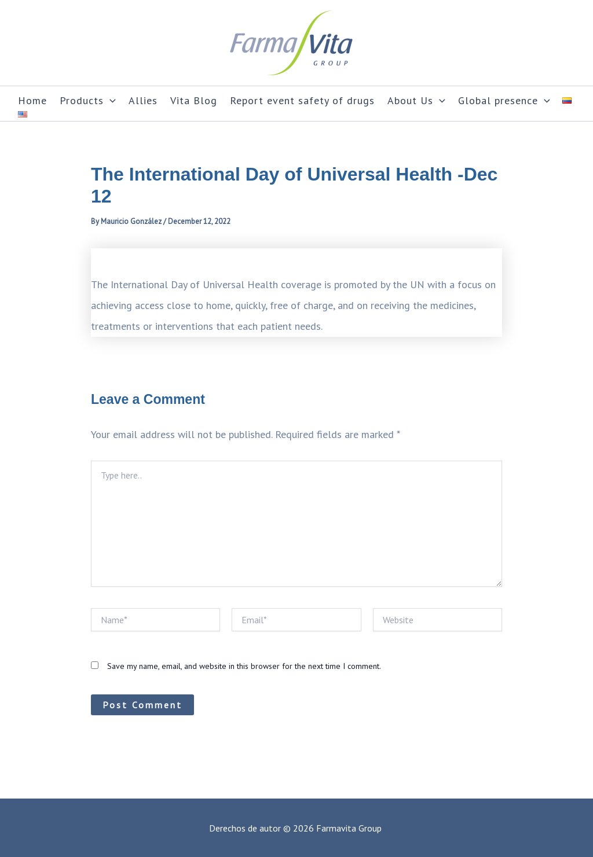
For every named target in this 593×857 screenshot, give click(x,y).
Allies (143, 100)
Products (88, 100)
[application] (110, 100)
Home (32, 100)
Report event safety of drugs (302, 100)
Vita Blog (193, 100)
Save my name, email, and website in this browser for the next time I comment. (244, 666)
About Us (416, 100)
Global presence (504, 100)
